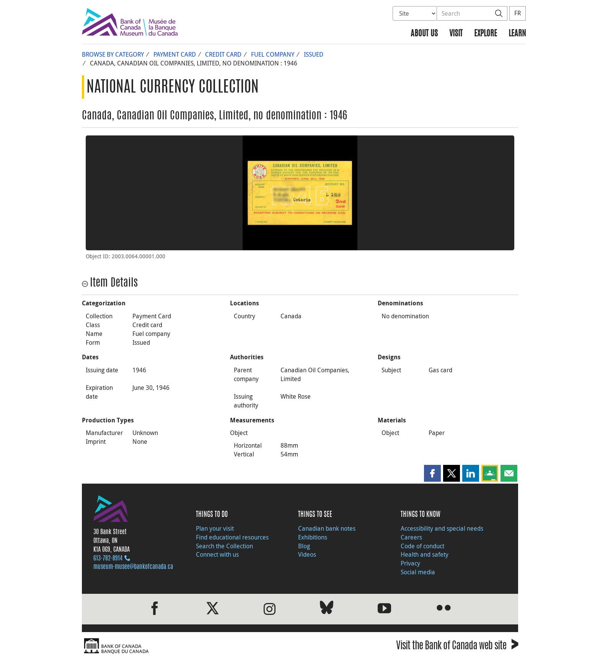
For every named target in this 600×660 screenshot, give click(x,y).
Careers (411, 537)
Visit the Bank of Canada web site (457, 647)
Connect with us (217, 554)
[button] (432, 473)
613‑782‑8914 (107, 559)
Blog (304, 546)
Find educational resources (232, 537)
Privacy (410, 563)
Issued (313, 54)
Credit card (223, 54)
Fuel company (272, 54)
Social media (418, 572)
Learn (517, 34)
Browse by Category (113, 54)
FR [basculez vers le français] (517, 13)
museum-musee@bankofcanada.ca (133, 567)
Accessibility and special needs (442, 528)
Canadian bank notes (326, 528)
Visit (456, 34)
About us (424, 34)
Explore (485, 34)
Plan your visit (215, 528)
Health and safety (424, 554)
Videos (307, 554)
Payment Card (174, 54)
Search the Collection (224, 546)
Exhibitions (312, 537)
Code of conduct (422, 546)
